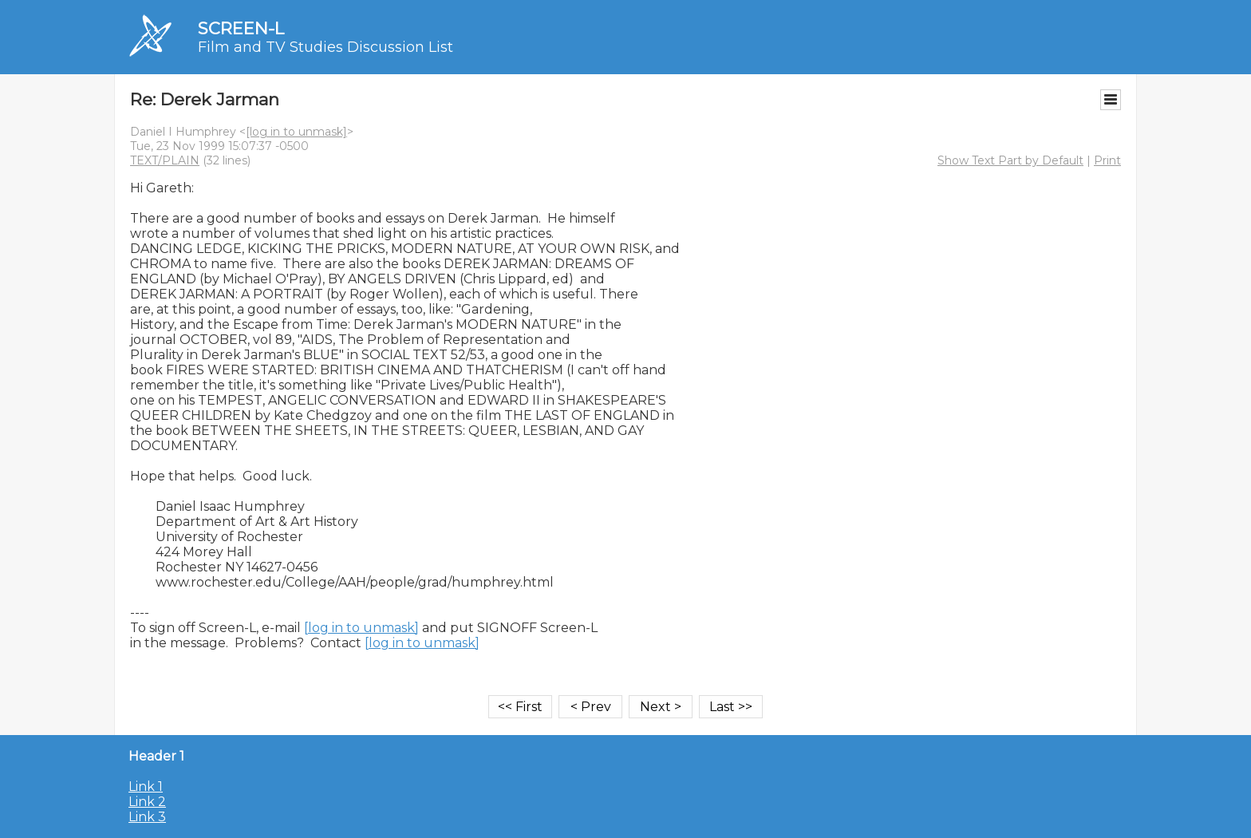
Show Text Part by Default (1010, 160)
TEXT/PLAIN (164, 160)
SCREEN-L (241, 28)
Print (1107, 160)
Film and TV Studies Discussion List (325, 47)
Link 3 (147, 816)
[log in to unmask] (296, 132)
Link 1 (145, 786)
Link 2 (147, 801)
